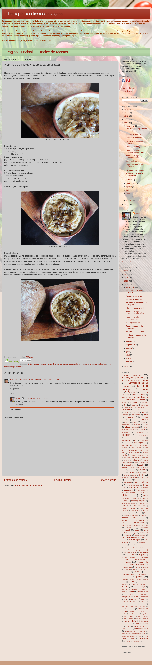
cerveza (140, 438)
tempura (145, 618)
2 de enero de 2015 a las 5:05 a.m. (38, 398)
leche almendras (137, 520)
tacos (132, 616)
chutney (126, 460)
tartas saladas (128, 618)
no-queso (142, 555)
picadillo (124, 589)
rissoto (124, 604)
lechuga (136, 525)
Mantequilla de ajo (133, 161)
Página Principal (19, 52)
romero (133, 604)
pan (134, 569)
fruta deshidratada (133, 485)
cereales (128, 438)
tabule (126, 616)
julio (128, 190)
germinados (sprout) (128, 492)
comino (88, 364)
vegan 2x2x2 (126, 633)
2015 (126, 119)
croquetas (131, 470)
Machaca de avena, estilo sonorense (136, 174)
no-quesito (129, 555)
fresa (136, 482)
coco (130, 463)
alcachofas (128, 407)
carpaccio (140, 432)
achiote (124, 402)
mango (133, 533)
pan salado (126, 577)
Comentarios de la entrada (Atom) (28, 485)
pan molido (142, 574)
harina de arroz (139, 506)
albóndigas (144, 405)
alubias (126, 412)
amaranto (135, 412)
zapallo (128, 641)
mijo (133, 542)
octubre (129, 180)
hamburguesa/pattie (138, 501)
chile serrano (134, 453)
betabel (145, 420)
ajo (61, 364)
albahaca (135, 405)
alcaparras (141, 407)
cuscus (131, 472)
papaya (124, 579)
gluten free (102, 364)
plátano (131, 592)
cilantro (136, 460)
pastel (132, 582)
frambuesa (128, 482)
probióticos (144, 596)
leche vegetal (126, 525)
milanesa (142, 542)
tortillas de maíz (141, 629)
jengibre (125, 518)
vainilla (142, 631)
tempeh (137, 618)
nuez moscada (127, 567)
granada (145, 498)
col (136, 462)
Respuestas (17, 394)
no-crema (144, 552)
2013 (126, 205)
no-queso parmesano (140, 559)
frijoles (94, 364)
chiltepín (127, 458)
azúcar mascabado (70, 364)
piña (143, 589)
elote (141, 475)
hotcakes (126, 515)
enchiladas (125, 477)
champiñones (126, 440)
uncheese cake (130, 631)
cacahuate (136, 424)
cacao (145, 425)
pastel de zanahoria (138, 584)
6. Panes (144, 389)
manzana (128, 535)
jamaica (143, 515)
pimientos (134, 589)
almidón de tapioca (141, 410)
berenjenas (136, 420)
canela (142, 429)
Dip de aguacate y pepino (136, 147)
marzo (129, 197)
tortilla (128, 626)
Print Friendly (12, 361)
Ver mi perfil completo (130, 262)
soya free (145, 614)
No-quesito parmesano (135, 170)
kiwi (143, 518)
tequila (126, 621)
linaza (146, 530)
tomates (129, 624)
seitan (142, 606)
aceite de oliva (53, 364)
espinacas (127, 480)
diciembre (130, 126)
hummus (135, 515)
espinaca (144, 477)
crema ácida (135, 467)
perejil (142, 587)
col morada (144, 463)
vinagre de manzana (128, 636)
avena (130, 417)
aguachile (145, 402)
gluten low (135, 498)
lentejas (145, 525)
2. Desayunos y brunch (132, 377)
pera (135, 587)
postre (136, 597)
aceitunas (130, 399)
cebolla (81, 364)
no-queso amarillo (128, 557)
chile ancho (127, 443)
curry (123, 472)
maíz (125, 532)
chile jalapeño (136, 447)
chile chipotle (139, 443)
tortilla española (139, 626)
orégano (145, 567)
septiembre (131, 183)
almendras (126, 410)
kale (134, 518)
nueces (127, 562)
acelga (142, 400)
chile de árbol (127, 445)
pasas (132, 579)
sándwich (134, 606)
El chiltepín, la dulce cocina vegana (34, 14)
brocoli (134, 422)
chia (136, 440)
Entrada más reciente (16, 480)
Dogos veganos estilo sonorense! (134, 166)
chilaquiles (144, 440)
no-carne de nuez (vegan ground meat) (135, 550)
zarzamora (136, 641)
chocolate (136, 458)
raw (142, 601)
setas (132, 611)
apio (143, 412)
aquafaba (125, 415)
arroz (146, 415)
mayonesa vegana (129, 537)
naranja (131, 545)
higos (146, 513)
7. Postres (130, 392)
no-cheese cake (130, 552)
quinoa (133, 599)
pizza (123, 591)
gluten (142, 492)
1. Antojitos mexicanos (132, 375)
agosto (129, 187)
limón (109, 364)
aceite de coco (139, 395)
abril (128, 193)
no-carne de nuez (142, 545)
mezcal (124, 540)
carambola (125, 432)
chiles (133, 455)
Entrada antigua (107, 480)
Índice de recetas (54, 52)
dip (138, 472)
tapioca (145, 616)
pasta (139, 579)
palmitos (127, 569)
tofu (134, 621)
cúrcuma (141, 470)
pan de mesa (126, 572)
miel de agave (135, 540)
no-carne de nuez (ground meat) (134, 547)
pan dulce (137, 572)
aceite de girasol (127, 397)
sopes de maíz (141, 611)
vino (140, 636)
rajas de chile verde (129, 601)
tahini (6, 367)
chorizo (145, 457)
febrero (129, 200)
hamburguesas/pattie (128, 503)
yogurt (132, 638)
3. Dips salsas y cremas (37, 364)
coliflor (141, 465)
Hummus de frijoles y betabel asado (134, 157)
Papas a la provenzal (134, 134)
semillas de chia (128, 609)
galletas (145, 487)
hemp (140, 513)
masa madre (140, 535)
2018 (126, 109)
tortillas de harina (127, 629)
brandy (126, 422)
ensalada (134, 477)
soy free (124, 614)
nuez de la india (137, 564)
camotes (134, 429)
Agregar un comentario (14, 417)
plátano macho (143, 591)
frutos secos (134, 487)
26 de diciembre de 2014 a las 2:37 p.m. (43, 380)
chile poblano (133, 450)
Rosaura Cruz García (18, 380)
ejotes (134, 475)
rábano (142, 599)
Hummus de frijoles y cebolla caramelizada (135, 151)
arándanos (136, 415)
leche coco (125, 523)
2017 (126, 113)
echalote (127, 475)
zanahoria (143, 638)
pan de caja (141, 569)
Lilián (18, 398)
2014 (126, 123)
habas (126, 501)
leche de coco (138, 523)
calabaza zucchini (132, 427)
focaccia (137, 480)
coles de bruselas (130, 465)
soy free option (134, 614)
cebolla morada (143, 435)
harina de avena (128, 508)
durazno (145, 472)
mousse (124, 545)
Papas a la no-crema (134, 138)
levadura (130, 528)
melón (143, 537)
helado (132, 513)
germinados (141, 490)
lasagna (124, 520)
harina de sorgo (136, 510)
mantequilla (144, 533)
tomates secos (142, 624)
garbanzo (128, 490)
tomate (144, 621)
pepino (125, 586)
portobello (129, 594)
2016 (126, 116)
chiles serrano (143, 455)
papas (139, 576)
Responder (14, 389)
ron (143, 604)
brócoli (143, 422)
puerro (126, 599)
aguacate (133, 402)
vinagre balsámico (16, 367)
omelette (137, 567)
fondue (145, 480)
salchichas (125, 606)
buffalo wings (126, 424)
